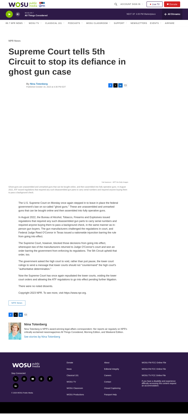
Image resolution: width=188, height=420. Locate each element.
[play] (9, 20)
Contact (107, 388)
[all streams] (172, 20)
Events (154, 29)
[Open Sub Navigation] (143, 7)
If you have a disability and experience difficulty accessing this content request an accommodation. (159, 389)
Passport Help (110, 401)
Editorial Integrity (111, 375)
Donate (175, 7)
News (69, 375)
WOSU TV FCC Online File (154, 382)
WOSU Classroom (97, 29)
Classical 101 (53, 29)
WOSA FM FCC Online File (154, 375)
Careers (107, 382)
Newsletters (139, 29)
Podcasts (74, 29)
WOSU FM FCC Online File (154, 369)
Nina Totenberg (39, 90)
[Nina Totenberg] (15, 337)
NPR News (15, 47)
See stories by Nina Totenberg (42, 343)
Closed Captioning (112, 395)
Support (119, 29)
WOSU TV (34, 29)
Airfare (169, 29)
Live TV (155, 7)
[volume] (17, 20)
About (106, 369)
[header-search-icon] (116, 7)
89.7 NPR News (14, 29)
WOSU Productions (75, 401)
